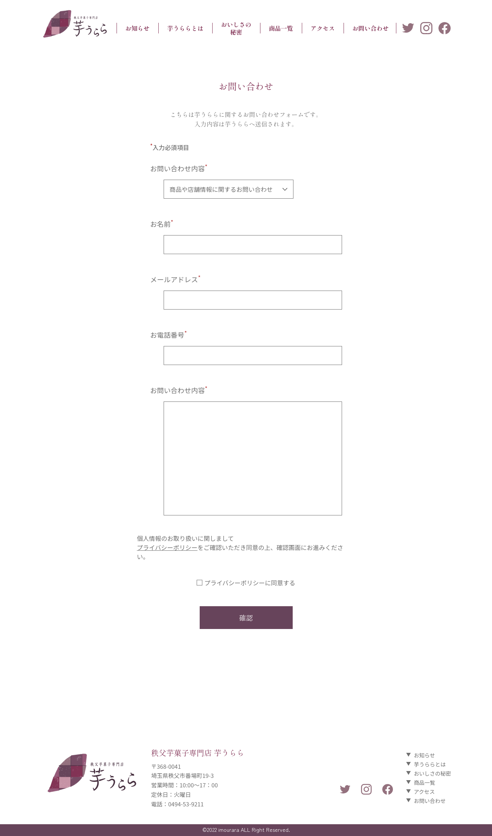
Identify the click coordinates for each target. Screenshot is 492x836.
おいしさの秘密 (236, 28)
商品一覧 (281, 28)
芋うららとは (185, 28)
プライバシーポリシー (167, 547)
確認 (246, 618)
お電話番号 (168, 335)
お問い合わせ (370, 28)
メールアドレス (175, 279)
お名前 (161, 224)
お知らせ (137, 28)
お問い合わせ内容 (179, 168)
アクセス (323, 28)
